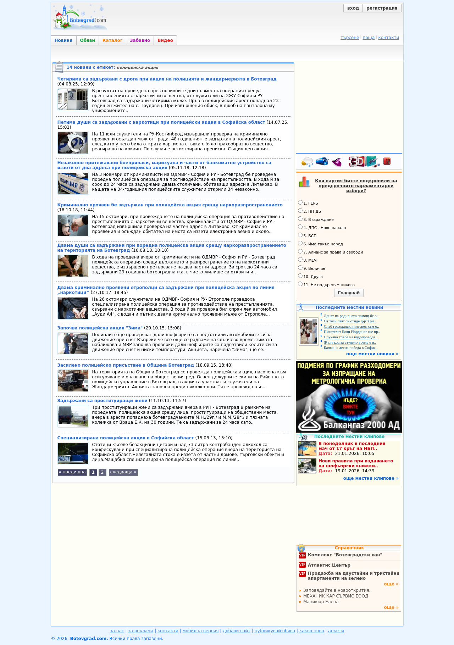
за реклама (140, 630)
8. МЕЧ (307, 260)
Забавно (140, 40)
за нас (117, 630)
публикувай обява (275, 630)
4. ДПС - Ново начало (322, 227)
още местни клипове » (371, 478)
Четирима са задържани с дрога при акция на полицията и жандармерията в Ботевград (167, 79)
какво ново (311, 630)
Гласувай (349, 292)
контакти (388, 37)
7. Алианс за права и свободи (330, 252)
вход (353, 8)
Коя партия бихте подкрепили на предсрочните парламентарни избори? (356, 185)
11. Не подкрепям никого (326, 284)
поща (369, 37)
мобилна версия (201, 630)
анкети (336, 630)
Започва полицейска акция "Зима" (100, 328)
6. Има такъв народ (320, 243)
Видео (165, 40)
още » (391, 584)
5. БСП (307, 235)
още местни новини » (372, 353)
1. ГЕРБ (308, 203)
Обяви (87, 40)
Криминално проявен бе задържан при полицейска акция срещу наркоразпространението (170, 204)
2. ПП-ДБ (309, 211)
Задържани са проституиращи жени (102, 400)
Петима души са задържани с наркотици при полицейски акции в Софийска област (161, 122)
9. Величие (312, 268)
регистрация (381, 8)
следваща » (123, 471)
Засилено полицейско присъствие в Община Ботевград (125, 365)
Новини (64, 40)
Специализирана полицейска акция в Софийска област (125, 437)
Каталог (112, 40)
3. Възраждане (316, 219)
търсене (349, 37)
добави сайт (236, 630)
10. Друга (310, 276)
